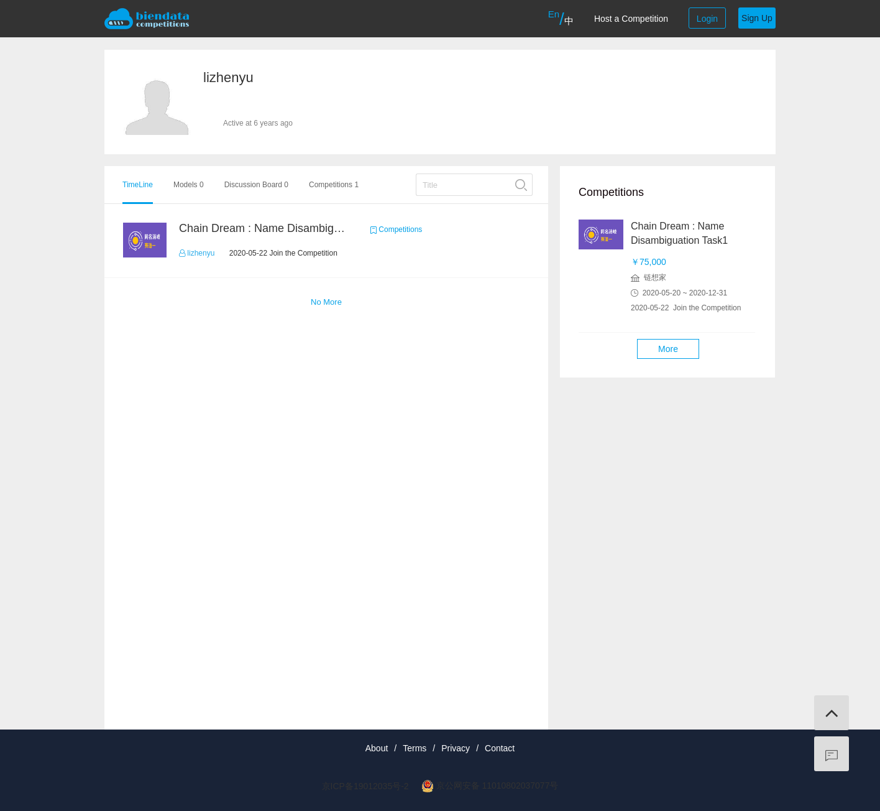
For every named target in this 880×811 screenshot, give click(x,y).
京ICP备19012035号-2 (365, 786)
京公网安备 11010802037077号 (497, 785)
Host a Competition (631, 19)
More (668, 349)
